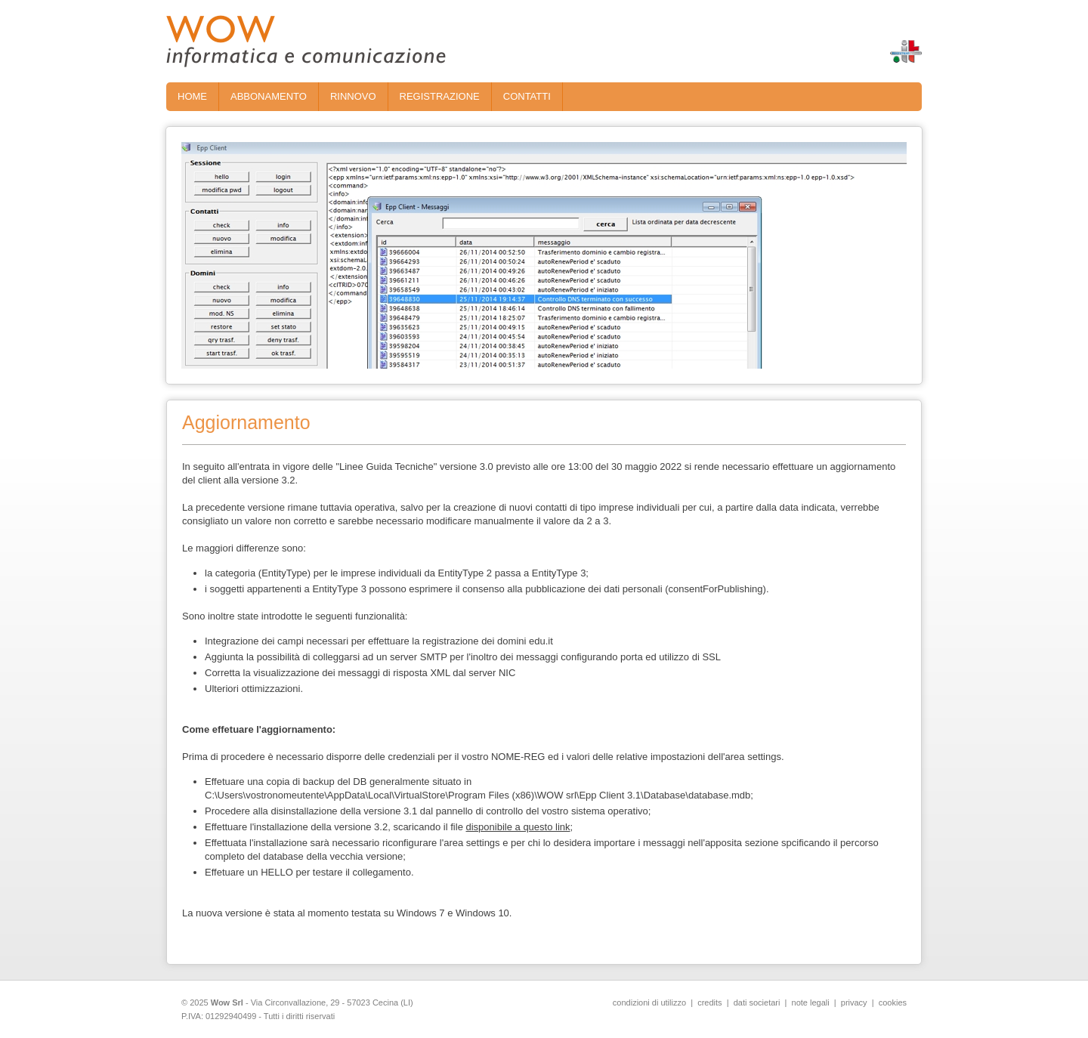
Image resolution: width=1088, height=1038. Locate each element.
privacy (854, 1002)
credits (709, 1002)
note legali (811, 1002)
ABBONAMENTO (268, 96)
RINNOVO (353, 96)
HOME (192, 96)
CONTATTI (527, 96)
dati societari (757, 1002)
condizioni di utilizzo (649, 1002)
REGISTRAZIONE (440, 96)
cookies (893, 1002)
